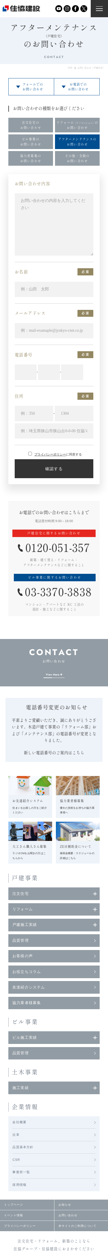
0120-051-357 (57, 547)
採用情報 (19, 1184)
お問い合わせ (67, 1215)
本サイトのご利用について (77, 1225)
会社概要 (19, 1122)
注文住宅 (20, 894)
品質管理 (20, 941)
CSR (16, 1159)
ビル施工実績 (24, 1038)
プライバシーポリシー (50, 454)
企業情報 (25, 1107)
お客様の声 (22, 956)
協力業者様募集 (26, 1003)
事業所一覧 (21, 1172)
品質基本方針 (22, 1147)
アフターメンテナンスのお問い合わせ (77, 142)
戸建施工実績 (24, 925)
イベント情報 (13, 1215)
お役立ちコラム (26, 972)
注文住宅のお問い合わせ (30, 125)
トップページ (13, 1204)
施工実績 (20, 1088)
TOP (70, 68)
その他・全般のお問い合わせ (77, 158)
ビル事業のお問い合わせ (30, 142)
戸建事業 (25, 878)
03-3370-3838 (58, 591)
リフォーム (22, 909)
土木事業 (25, 1072)
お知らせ (64, 1204)
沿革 (15, 1134)
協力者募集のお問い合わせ (30, 158)
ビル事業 (25, 1022)
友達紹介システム (28, 987)
